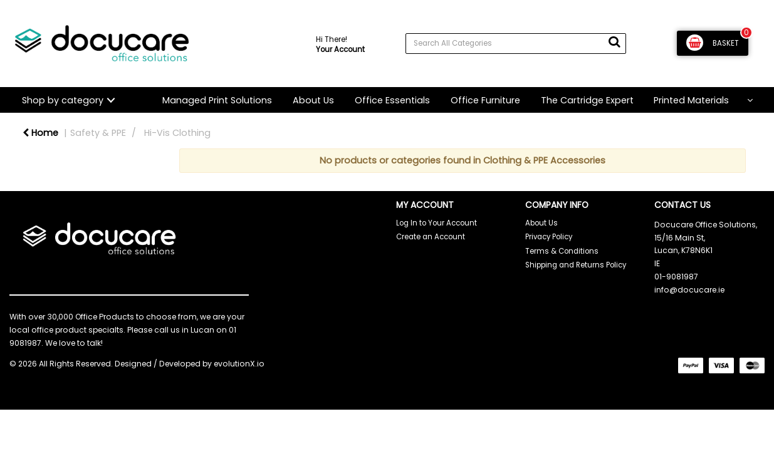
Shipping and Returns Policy (575, 265)
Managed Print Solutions (217, 100)
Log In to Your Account (436, 223)
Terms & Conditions (562, 251)
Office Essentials (392, 100)
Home (40, 133)
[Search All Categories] (515, 43)
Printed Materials (691, 100)
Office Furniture (485, 100)
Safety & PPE (98, 133)
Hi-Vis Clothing (177, 133)
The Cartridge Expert (587, 100)
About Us (313, 100)
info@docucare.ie (689, 289)
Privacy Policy (548, 237)
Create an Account (430, 237)
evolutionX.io (239, 363)
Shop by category (62, 100)
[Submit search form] (614, 42)
